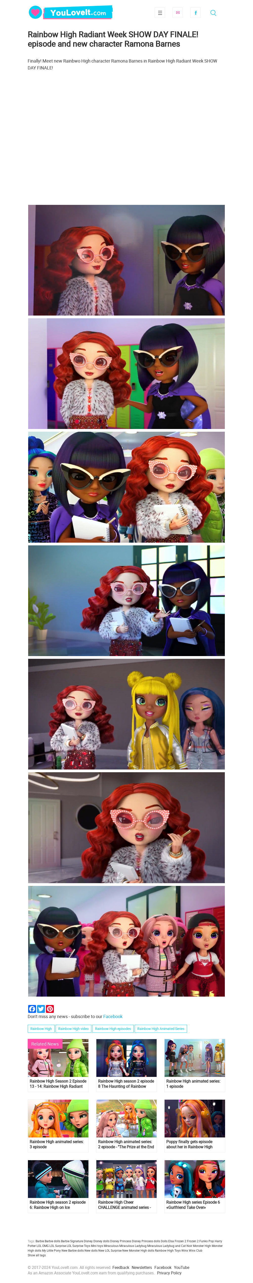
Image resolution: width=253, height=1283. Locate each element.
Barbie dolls (52, 1241)
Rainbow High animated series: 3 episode (57, 1144)
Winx (184, 1250)
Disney (88, 1241)
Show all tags (37, 1255)
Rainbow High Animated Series (160, 1028)
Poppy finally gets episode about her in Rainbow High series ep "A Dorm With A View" (193, 1144)
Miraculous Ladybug (133, 1246)
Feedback (120, 1267)
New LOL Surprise (110, 1250)
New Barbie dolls (73, 1250)
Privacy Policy (169, 1273)
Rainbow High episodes (113, 1028)
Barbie (40, 1241)
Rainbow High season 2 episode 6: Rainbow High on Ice (57, 1205)
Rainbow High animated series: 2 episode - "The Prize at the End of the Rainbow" (126, 1144)
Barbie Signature (72, 1241)
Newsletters (142, 1267)
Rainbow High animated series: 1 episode (193, 1084)
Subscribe (177, 12)
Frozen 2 (193, 1241)
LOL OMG (43, 1246)
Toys (177, 1250)
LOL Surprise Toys (78, 1246)
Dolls (164, 1241)
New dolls (91, 1250)
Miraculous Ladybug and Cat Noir (169, 1246)
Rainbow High (41, 1028)
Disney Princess (120, 1241)
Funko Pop (206, 1241)
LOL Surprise (57, 1246)
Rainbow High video (73, 1028)
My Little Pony (51, 1250)
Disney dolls (101, 1241)
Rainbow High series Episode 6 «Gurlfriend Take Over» (193, 1205)
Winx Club (195, 1250)
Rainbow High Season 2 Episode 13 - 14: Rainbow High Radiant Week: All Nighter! (58, 1084)
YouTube (181, 1267)
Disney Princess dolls (146, 1241)
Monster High (202, 1246)
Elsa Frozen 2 (177, 1241)
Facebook (195, 12)
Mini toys (97, 1246)
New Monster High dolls (138, 1250)
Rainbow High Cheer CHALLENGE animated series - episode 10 (124, 1205)
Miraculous (111, 1246)
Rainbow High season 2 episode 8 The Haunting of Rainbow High (126, 1084)
